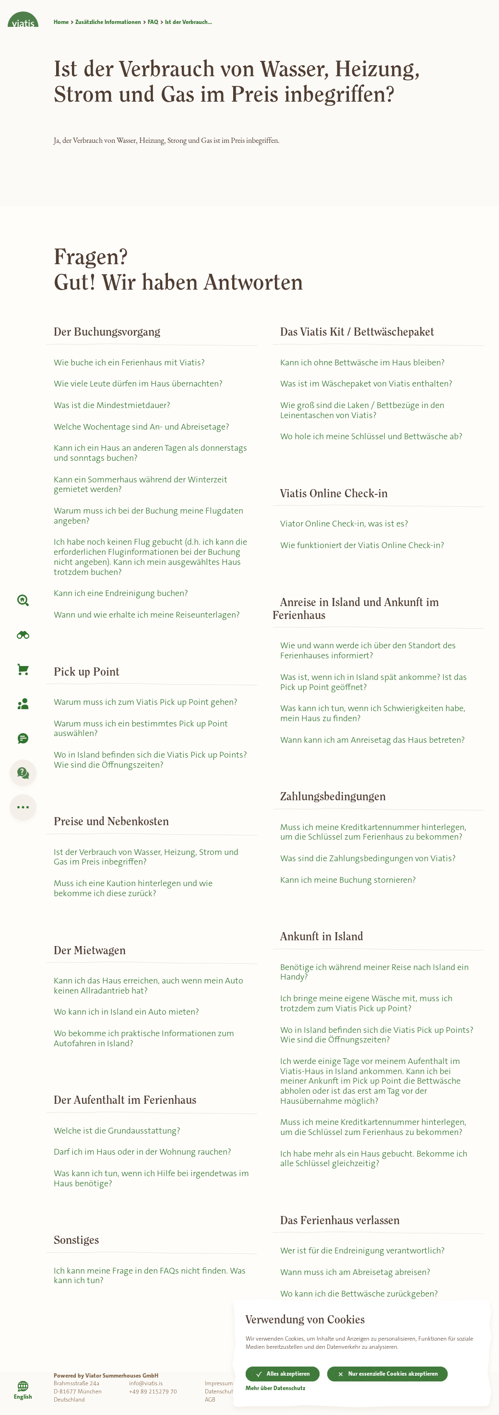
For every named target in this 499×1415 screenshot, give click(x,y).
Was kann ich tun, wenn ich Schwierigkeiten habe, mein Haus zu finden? (372, 713)
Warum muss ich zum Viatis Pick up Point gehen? (146, 702)
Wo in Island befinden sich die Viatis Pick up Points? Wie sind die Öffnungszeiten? (150, 760)
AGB (210, 1399)
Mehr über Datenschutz (275, 1388)
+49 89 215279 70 (153, 1391)
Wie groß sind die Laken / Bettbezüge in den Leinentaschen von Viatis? (362, 410)
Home (61, 22)
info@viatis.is (146, 1383)
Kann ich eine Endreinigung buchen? (121, 593)
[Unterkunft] (23, 600)
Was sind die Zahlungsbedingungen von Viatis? (368, 858)
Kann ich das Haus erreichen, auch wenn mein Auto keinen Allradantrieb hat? (148, 985)
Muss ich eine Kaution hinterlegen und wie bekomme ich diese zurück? (133, 888)
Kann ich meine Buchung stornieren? (348, 880)
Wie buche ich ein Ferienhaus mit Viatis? (129, 362)
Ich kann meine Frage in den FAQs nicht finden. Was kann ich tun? (150, 1275)
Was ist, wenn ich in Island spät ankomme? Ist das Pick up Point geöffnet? (373, 682)
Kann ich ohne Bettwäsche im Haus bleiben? (362, 362)
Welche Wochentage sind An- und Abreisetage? (141, 427)
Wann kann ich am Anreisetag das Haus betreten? (372, 740)
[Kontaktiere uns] (23, 738)
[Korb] (23, 669)
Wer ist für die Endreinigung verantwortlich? (362, 1250)
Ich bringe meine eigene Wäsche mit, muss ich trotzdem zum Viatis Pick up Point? (366, 1003)
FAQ (153, 22)
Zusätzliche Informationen (108, 22)
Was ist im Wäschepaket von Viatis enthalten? (366, 383)
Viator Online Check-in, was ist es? (344, 523)
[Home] (23, 13)
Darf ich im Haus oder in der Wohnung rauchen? (142, 1152)
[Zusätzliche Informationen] (23, 807)
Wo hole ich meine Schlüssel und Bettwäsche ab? (371, 436)
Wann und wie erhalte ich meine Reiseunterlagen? (147, 614)
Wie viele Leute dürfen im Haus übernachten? (138, 383)
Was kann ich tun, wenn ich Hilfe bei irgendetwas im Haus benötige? (151, 1178)
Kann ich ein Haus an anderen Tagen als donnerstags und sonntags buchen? (150, 453)
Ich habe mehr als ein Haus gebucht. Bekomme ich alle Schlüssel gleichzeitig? (373, 1158)
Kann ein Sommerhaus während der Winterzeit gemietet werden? (140, 484)
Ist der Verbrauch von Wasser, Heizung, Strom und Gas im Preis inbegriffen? (146, 857)
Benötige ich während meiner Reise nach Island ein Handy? (374, 972)
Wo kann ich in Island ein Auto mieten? (126, 1011)
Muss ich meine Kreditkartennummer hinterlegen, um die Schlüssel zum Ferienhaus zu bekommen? (373, 832)
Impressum (219, 1383)
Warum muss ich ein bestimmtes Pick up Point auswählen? (141, 728)
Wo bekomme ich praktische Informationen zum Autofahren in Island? (144, 1038)
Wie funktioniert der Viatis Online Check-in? (362, 545)
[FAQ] (23, 773)
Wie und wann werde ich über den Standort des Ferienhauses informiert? (368, 650)
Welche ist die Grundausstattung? (117, 1130)
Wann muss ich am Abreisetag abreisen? (355, 1272)
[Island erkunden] (23, 634)
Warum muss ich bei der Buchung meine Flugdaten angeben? (148, 515)
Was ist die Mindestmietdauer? (112, 405)
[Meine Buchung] (23, 703)
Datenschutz (220, 1391)
